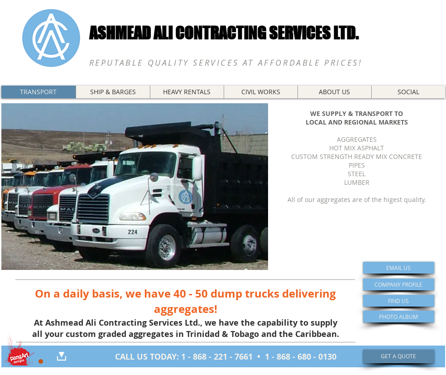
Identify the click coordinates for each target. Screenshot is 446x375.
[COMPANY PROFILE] (398, 284)
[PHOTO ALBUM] (398, 316)
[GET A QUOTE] (398, 356)
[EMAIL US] (398, 268)
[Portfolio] (18, 349)
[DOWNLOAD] (61, 356)
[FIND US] (398, 301)
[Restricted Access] (40, 361)
